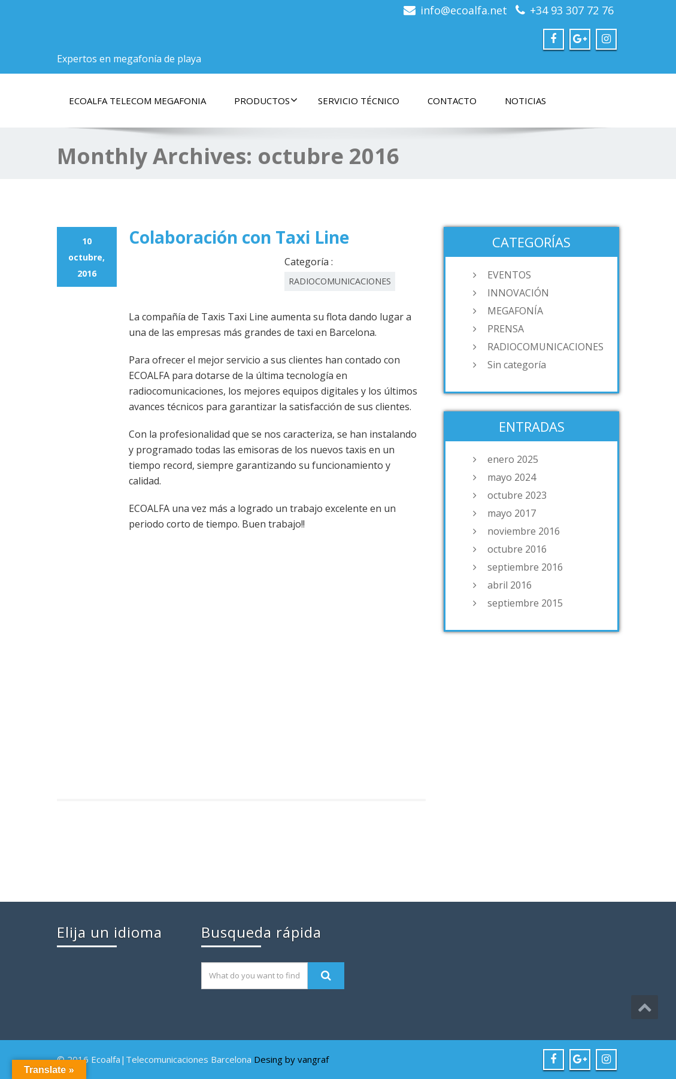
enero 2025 (512, 459)
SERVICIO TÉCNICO (358, 101)
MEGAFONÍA (515, 311)
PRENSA (505, 329)
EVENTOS (509, 275)
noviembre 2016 (523, 531)
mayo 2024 (511, 477)
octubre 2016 (517, 549)
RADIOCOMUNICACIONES (340, 281)
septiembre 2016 (525, 567)
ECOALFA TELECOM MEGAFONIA (137, 101)
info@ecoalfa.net (463, 10)
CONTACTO (452, 101)
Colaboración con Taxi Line (239, 237)
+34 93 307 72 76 (572, 10)
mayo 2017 (511, 513)
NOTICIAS (525, 101)
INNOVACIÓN (518, 293)
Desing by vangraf (291, 1059)
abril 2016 (509, 585)
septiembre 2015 (525, 603)
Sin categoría (516, 365)
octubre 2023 (517, 495)
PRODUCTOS (266, 101)
